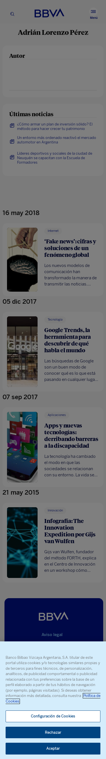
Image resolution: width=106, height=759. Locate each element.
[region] (53, 700)
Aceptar (53, 748)
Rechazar (53, 732)
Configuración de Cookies (53, 716)
